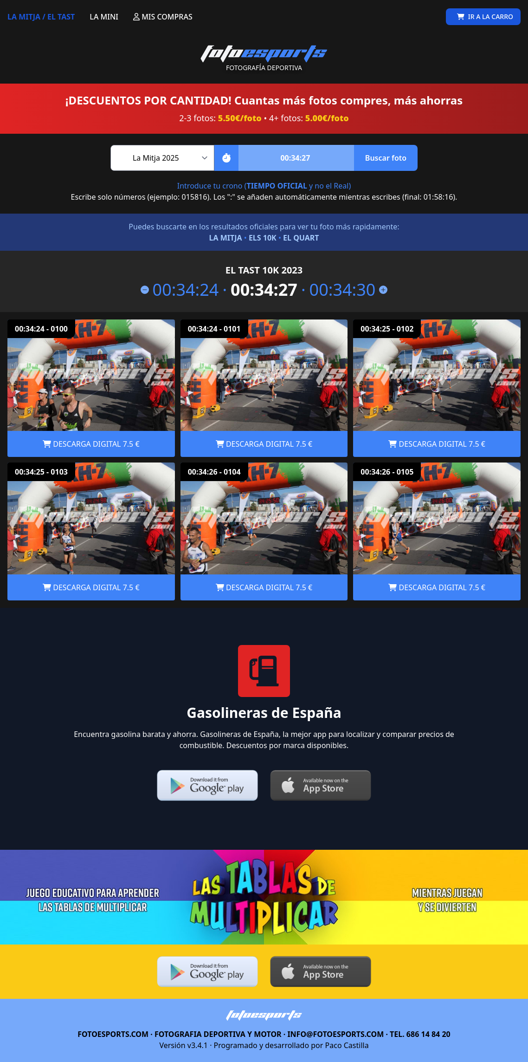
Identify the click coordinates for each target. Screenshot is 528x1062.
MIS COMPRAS (163, 17)
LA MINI (104, 17)
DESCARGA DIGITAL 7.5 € (91, 444)
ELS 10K (263, 238)
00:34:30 (348, 289)
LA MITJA (225, 238)
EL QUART (301, 238)
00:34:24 (180, 289)
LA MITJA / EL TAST (41, 17)
